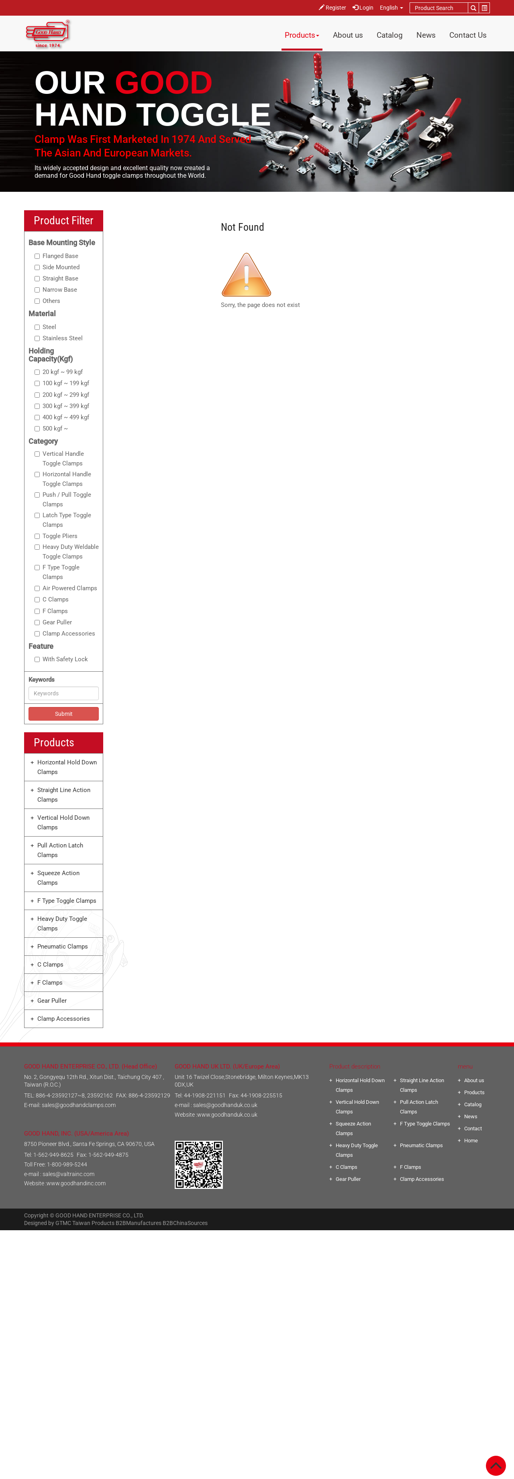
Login (363, 7)
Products (302, 35)
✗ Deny (257, 1264)
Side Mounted (57, 267)
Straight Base (56, 278)
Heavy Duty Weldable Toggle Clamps (67, 551)
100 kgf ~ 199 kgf (62, 383)
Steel (45, 327)
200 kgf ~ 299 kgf (62, 394)
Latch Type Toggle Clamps (63, 520)
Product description (354, 1066)
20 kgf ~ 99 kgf (59, 372)
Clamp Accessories (65, 633)
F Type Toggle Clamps (57, 572)
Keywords (42, 679)
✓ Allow (257, 1254)
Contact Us (468, 35)
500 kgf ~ (51, 428)
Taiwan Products (93, 1223)
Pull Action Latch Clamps (60, 850)
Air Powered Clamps (66, 588)
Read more (223, 1321)
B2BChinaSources (185, 1223)
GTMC (63, 1223)
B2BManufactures (138, 1223)
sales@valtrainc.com (68, 1174)
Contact (473, 1129)
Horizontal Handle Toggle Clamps (63, 479)
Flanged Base (56, 256)
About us (348, 35)
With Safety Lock (61, 659)
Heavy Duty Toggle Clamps (62, 923)
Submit (64, 714)
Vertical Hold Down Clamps (63, 822)
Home (471, 1141)
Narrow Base (56, 289)
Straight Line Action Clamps (63, 794)
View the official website (275, 1321)
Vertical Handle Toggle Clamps (59, 458)
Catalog (390, 35)
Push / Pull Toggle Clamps (63, 499)
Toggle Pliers (56, 536)
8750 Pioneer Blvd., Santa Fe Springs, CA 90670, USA (89, 1144)
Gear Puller (53, 622)
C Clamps (52, 599)
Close (257, 1235)
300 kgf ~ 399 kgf (62, 406)
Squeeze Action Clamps (58, 878)
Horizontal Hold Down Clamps (67, 767)
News (426, 35)
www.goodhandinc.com (76, 1183)
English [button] (391, 7)
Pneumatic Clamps (62, 946)
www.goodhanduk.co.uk (227, 1114)
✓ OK (362, 1474)
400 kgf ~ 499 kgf (62, 417)
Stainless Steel (59, 338)
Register (332, 7)
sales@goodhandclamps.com (79, 1105)
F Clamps (51, 611)
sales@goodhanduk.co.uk (225, 1105)
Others (47, 301)
